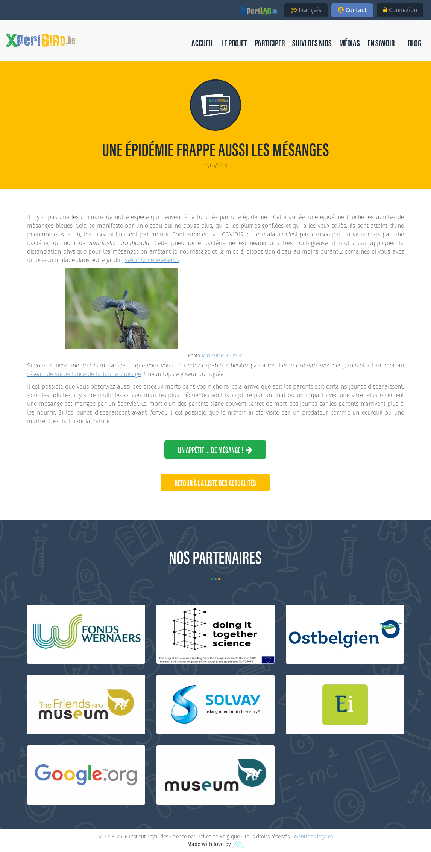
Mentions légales (313, 836)
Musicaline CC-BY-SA (222, 355)
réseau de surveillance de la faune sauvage (84, 374)
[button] (414, 42)
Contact (352, 10)
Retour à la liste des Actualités (215, 482)
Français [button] (306, 10)
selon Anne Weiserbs (152, 260)
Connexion (400, 10)
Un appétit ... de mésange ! (215, 449)
